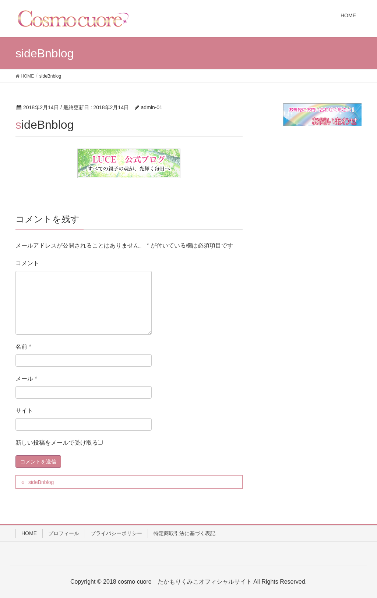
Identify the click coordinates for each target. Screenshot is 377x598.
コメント (27, 263)
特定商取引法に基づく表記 (184, 533)
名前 (23, 347)
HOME (29, 533)
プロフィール (63, 533)
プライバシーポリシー (116, 533)
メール (26, 378)
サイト (24, 410)
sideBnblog (41, 482)
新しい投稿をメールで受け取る (56, 442)
